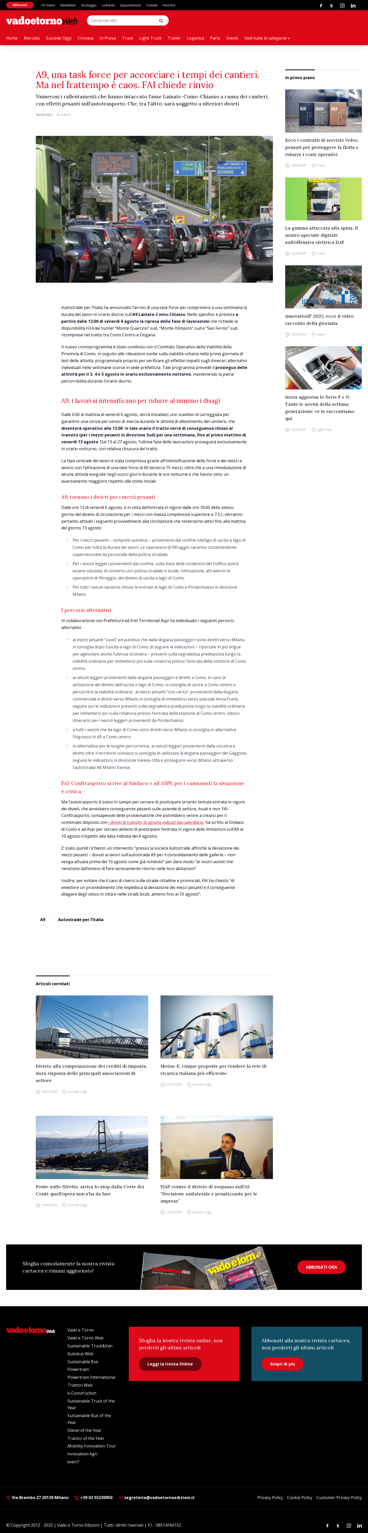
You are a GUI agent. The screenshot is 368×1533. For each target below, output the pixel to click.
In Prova (108, 38)
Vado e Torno (80, 1330)
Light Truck (150, 38)
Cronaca (86, 38)
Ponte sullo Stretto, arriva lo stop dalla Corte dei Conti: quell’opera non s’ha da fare (90, 1190)
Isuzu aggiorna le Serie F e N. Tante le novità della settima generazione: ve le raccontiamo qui (319, 407)
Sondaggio (89, 5)
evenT (73, 1462)
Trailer (174, 38)
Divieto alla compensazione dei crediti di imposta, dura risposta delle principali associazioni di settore (91, 1073)
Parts (215, 38)
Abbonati (20, 5)
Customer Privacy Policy (339, 1497)
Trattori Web (80, 1385)
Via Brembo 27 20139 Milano (37, 1497)
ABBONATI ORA (321, 1267)
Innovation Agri (82, 1454)
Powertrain (78, 1369)
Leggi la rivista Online (170, 1364)
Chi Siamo (48, 5)
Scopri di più (282, 1364)
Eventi (232, 38)
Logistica (195, 38)
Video (321, 334)
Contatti (151, 5)
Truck (127, 38)
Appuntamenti (130, 5)
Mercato (32, 38)
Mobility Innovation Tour (91, 1446)
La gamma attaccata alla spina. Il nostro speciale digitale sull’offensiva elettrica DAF (321, 235)
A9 (42, 919)
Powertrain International (91, 1377)
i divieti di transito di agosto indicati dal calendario (155, 822)
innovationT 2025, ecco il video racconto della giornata (319, 319)
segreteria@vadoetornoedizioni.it (157, 1497)
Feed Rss (169, 5)
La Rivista (108, 5)
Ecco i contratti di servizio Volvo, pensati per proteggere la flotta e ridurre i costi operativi (322, 147)
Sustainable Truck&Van (89, 1346)
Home (12, 38)
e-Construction (81, 1393)
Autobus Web (80, 1354)
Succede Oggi (59, 38)
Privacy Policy (270, 1497)
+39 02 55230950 (93, 1497)
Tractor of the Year (85, 1438)
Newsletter (68, 5)
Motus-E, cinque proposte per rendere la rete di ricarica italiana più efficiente (213, 1069)
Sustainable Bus (82, 1361)
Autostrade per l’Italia (80, 919)
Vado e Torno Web (85, 1338)
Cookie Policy (299, 1497)
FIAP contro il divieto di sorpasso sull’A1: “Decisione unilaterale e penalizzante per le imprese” (208, 1194)
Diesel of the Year (84, 1430)
